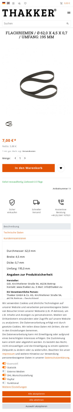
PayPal (10, 379)
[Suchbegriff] (36, 23)
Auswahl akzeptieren (36, 406)
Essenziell (12, 363)
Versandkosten (28, 151)
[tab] (36, 226)
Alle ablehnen (36, 399)
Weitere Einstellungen (14, 386)
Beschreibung (11, 226)
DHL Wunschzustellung (20, 375)
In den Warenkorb (28, 168)
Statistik (11, 367)
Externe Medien (16, 371)
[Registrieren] (19, 3)
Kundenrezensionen (15, 238)
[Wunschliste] (25, 3)
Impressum (8, 353)
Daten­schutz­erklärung (57, 357)
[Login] (13, 3)
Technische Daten (14, 232)
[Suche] (68, 24)
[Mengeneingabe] (20, 158)
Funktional (13, 383)
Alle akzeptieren (36, 393)
